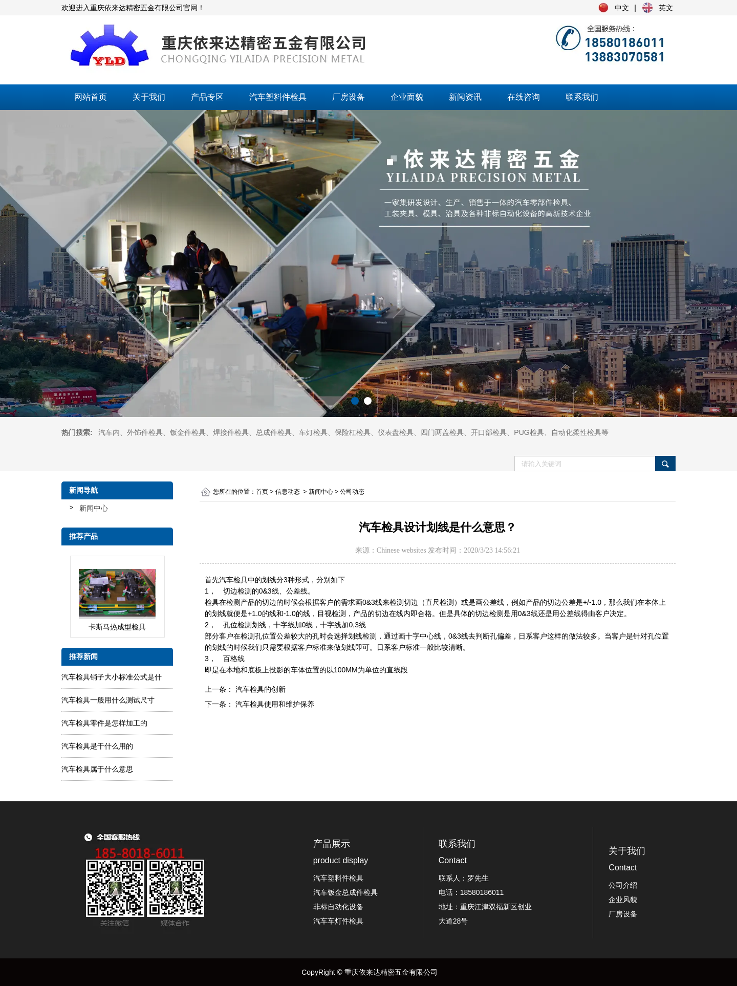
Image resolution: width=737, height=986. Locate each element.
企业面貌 (407, 97)
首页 (262, 491)
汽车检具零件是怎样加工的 (104, 723)
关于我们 (149, 97)
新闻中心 (93, 508)
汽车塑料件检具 (278, 97)
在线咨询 (523, 97)
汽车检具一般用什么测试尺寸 (108, 700)
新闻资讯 (465, 97)
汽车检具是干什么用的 (97, 746)
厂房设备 (348, 97)
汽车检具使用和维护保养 (273, 704)
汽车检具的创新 (259, 689)
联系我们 (582, 97)
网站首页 (90, 97)
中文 (622, 8)
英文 (666, 8)
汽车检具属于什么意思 (97, 769)
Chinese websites (401, 550)
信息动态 (287, 491)
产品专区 (207, 97)
